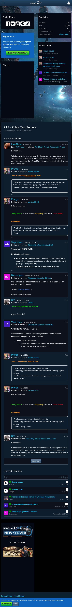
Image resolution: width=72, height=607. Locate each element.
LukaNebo (16, 144)
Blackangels (47, 82)
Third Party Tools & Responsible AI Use (50, 147)
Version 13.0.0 (48, 57)
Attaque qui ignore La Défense (55, 79)
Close (15, 604)
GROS (30, 303)
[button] (3, 3)
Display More (36, 461)
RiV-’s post (20, 147)
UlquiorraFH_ (64, 34)
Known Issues (48, 51)
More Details (6, 604)
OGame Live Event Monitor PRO (55, 73)
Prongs (45, 53)
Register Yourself (17, 53)
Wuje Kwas (47, 75)
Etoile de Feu (25, 290)
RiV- (13, 300)
